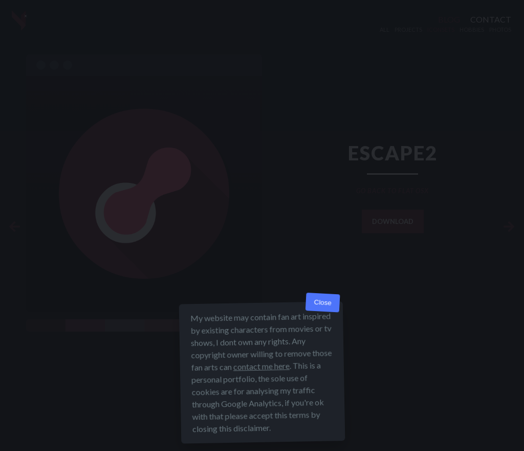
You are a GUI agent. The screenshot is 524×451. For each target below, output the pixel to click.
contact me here (261, 366)
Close (323, 302)
